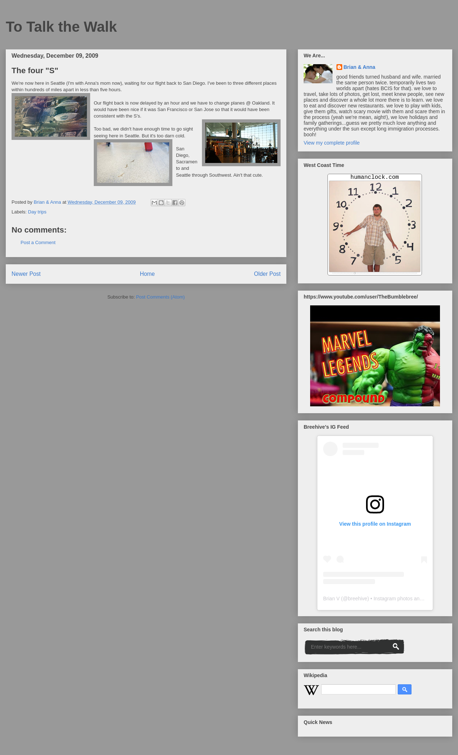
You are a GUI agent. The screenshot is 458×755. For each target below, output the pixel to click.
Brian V (331, 598)
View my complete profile (332, 143)
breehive (357, 598)
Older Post (267, 274)
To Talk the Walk (61, 27)
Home (147, 274)
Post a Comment (38, 242)
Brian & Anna (359, 67)
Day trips (37, 212)
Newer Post (26, 274)
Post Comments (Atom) (160, 297)
